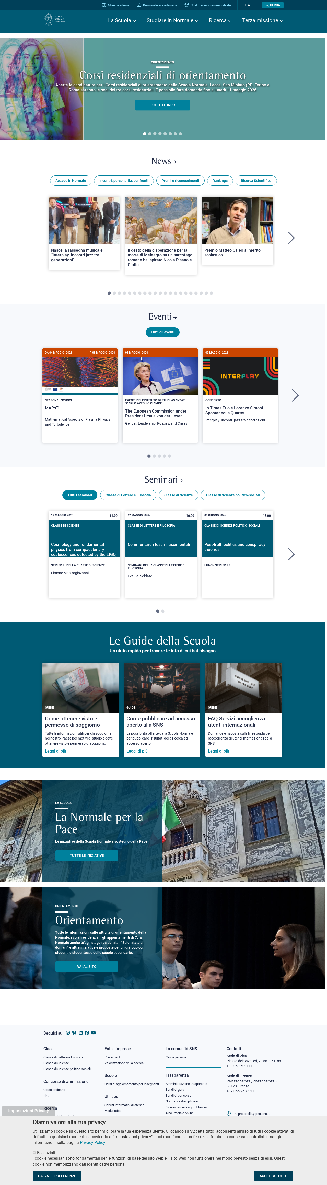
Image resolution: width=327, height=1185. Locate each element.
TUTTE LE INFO (162, 105)
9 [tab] (150, 296)
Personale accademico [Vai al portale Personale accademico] (164, 5)
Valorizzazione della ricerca (125, 1059)
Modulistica (113, 1112)
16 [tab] (185, 296)
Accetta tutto (274, 1176)
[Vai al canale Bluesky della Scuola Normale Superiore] (74, 1028)
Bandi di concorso (180, 1092)
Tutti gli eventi (162, 338)
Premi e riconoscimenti (180, 183)
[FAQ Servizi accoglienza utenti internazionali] (243, 719)
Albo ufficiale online (181, 1111)
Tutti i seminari (79, 504)
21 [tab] (211, 296)
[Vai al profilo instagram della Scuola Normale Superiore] (68, 1028)
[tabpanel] (162, 89)
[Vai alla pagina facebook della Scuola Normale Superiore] (87, 1028)
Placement (112, 1052)
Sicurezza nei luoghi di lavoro (188, 1104)
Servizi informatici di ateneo (126, 1106)
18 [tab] (195, 296)
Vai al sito (87, 975)
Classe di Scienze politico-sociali (233, 504)
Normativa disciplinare (183, 1098)
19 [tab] (201, 296)
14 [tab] (175, 296)
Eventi (162, 321)
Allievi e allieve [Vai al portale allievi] (123, 5)
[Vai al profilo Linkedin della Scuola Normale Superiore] (81, 1028)
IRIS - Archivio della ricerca (64, 1114)
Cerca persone (177, 1052)
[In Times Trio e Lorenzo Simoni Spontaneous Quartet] (240, 394)
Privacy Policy (92, 1142)
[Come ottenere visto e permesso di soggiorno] (80, 719)
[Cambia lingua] (255, 5)
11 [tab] (160, 296)
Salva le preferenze (57, 1176)
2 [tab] (149, 134)
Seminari (164, 487)
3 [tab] (154, 134)
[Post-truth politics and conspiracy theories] (237, 559)
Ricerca (218, 20)
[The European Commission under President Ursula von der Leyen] (160, 395)
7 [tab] (175, 134)
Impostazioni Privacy (28, 1111)
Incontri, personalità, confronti (123, 183)
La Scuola (119, 20)
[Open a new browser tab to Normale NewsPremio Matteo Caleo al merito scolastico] (237, 234)
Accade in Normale (70, 183)
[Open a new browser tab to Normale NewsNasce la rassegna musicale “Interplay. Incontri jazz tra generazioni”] (84, 236)
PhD (46, 1092)
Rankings (220, 183)
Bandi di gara (176, 1085)
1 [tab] (144, 134)
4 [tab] (159, 134)
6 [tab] (170, 134)
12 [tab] (165, 296)
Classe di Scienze (178, 504)
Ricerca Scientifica (256, 183)
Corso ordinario (55, 1086)
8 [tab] (180, 134)
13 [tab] (170, 296)
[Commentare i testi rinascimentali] (161, 563)
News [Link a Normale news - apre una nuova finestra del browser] (163, 163)
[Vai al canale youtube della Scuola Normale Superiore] (93, 1028)
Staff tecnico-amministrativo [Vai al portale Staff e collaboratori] (216, 5)
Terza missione (260, 20)
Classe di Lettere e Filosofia (128, 504)
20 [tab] (206, 296)
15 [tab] (180, 296)
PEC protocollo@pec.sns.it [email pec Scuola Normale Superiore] (250, 1109)
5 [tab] (165, 134)
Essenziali (46, 1152)
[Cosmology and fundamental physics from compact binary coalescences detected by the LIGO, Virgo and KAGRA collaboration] (84, 562)
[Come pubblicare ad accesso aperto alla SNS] (162, 719)
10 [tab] (155, 296)
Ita (251, 5)
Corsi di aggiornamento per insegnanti (125, 1082)
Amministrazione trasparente (189, 1079)
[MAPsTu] (80, 396)
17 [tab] (190, 296)
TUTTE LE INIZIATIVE (87, 864)
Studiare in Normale (170, 20)
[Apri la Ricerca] (273, 5)
